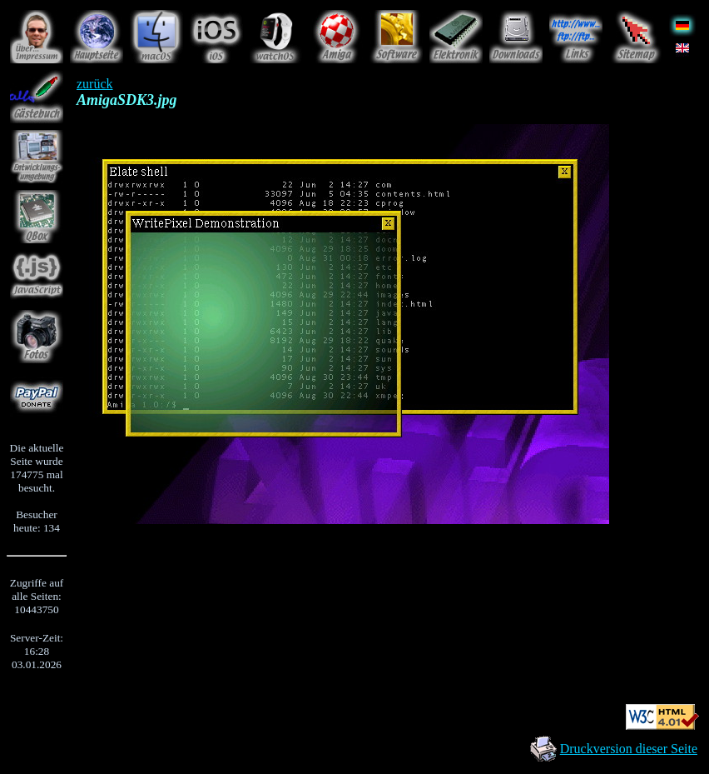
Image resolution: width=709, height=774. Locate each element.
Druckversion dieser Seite (628, 749)
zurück (95, 84)
